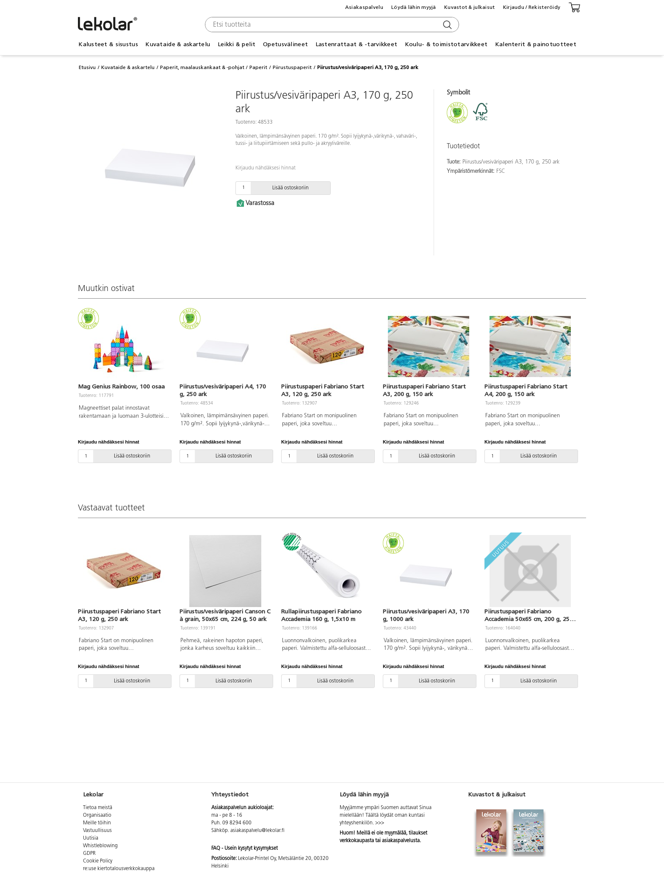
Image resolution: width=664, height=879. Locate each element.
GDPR (89, 853)
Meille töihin (97, 823)
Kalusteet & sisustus (108, 44)
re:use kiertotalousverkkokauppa (119, 868)
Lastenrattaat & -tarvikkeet (356, 44)
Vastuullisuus (97, 830)
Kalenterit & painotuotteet (535, 44)
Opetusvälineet (285, 44)
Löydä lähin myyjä (413, 7)
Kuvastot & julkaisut (469, 7)
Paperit (258, 67)
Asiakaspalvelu (364, 7)
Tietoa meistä (97, 807)
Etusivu (87, 67)
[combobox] (330, 24)
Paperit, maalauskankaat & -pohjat (202, 67)
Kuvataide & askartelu (177, 44)
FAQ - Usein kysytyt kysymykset (244, 848)
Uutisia (90, 838)
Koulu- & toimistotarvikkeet (446, 44)
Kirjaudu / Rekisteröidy (531, 7)
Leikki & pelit (237, 44)
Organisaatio (97, 815)
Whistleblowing (100, 845)
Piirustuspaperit (292, 67)
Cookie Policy (97, 861)
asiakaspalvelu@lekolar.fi (257, 830)
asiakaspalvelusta (401, 840)
